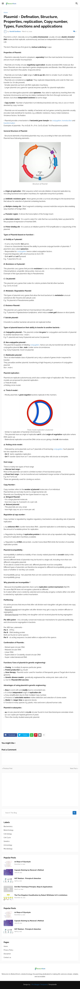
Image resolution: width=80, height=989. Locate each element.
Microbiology (8, 849)
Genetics (7, 841)
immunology (8, 845)
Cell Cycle (7, 837)
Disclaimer (7, 954)
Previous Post (7, 768)
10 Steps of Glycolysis (22, 862)
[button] (3, 3)
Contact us (7, 957)
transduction (67, 121)
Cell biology (8, 834)
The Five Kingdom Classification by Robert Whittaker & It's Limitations (40, 895)
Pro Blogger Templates (39, 984)
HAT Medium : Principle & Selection (27, 878)
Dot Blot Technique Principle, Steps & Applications (33, 887)
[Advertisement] (40, 789)
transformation (9, 123)
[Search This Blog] (38, 813)
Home (6, 12)
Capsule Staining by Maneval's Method (29, 870)
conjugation (56, 121)
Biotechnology (8, 830)
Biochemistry (8, 826)
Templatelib (53, 984)
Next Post (73, 768)
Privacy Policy (8, 950)
